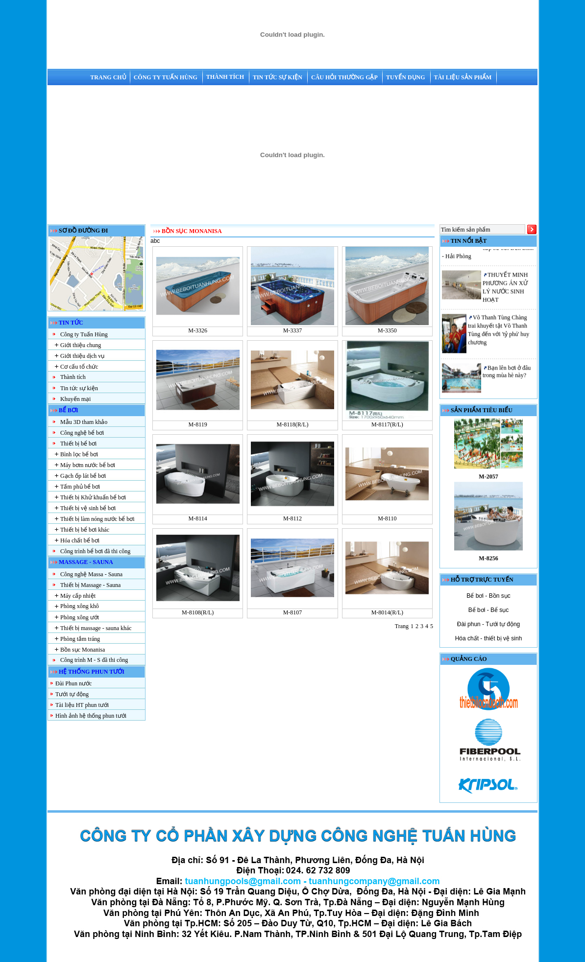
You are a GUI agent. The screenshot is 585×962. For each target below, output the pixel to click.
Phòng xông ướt (79, 617)
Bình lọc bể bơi (79, 454)
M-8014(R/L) (387, 612)
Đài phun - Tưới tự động (488, 624)
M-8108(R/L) (198, 612)
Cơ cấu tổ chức (79, 366)
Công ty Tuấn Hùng (166, 77)
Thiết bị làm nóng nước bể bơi (97, 519)
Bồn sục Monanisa (82, 649)
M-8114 (198, 518)
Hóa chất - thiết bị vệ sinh (488, 638)
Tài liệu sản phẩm (463, 77)
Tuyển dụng (406, 77)
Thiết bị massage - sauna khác (96, 628)
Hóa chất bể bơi (79, 540)
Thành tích (225, 76)
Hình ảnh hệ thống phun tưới (90, 715)
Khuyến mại (75, 399)
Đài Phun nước (73, 683)
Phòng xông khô (79, 606)
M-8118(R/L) (293, 424)
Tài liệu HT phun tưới (82, 705)
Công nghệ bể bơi (82, 432)
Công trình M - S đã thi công (94, 660)
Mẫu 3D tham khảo (83, 422)
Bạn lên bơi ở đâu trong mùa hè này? (507, 374)
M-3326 (197, 330)
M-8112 (292, 518)
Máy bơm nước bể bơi (87, 465)
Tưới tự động (72, 694)
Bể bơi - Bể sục (488, 610)
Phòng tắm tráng (80, 638)
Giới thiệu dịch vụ (82, 355)
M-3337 (292, 330)
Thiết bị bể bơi (78, 443)
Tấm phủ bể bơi (80, 486)
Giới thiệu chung (80, 345)
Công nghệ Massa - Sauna (91, 574)
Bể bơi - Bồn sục (488, 595)
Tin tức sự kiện (278, 77)
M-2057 (488, 479)
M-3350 (387, 330)
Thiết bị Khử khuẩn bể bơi (93, 497)
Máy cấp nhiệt (78, 595)
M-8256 (488, 561)
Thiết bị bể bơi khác (84, 529)
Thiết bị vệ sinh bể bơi (88, 508)
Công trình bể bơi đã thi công (95, 551)
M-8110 (387, 518)
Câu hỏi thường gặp (345, 77)
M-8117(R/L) (387, 424)
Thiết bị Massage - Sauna (90, 585)
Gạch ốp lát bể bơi (83, 475)
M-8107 (292, 612)
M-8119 (198, 424)
